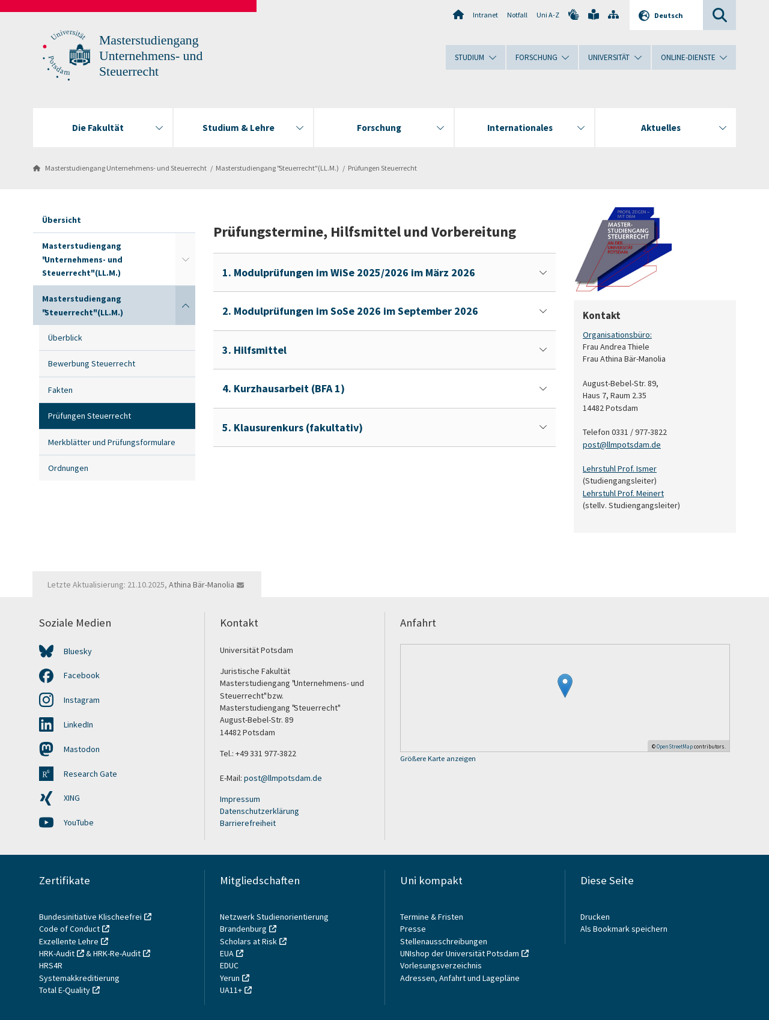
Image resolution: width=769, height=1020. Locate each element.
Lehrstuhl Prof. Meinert (623, 492)
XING (72, 797)
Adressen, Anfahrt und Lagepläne (460, 978)
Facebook (82, 675)
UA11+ (231, 990)
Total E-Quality (64, 990)
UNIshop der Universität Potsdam (459, 953)
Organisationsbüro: (617, 334)
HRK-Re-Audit (117, 953)
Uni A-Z (547, 14)
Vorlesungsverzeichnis (442, 965)
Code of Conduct (69, 928)
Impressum (240, 799)
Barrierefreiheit (248, 823)
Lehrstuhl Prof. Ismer (620, 468)
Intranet (485, 14)
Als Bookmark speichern (623, 928)
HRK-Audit (56, 953)
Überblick (65, 337)
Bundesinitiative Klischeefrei (90, 916)
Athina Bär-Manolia (201, 584)
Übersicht (61, 219)
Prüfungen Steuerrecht (382, 167)
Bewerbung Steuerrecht (91, 363)
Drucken (595, 916)
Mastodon (82, 749)
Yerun (230, 978)
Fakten (60, 389)
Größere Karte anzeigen (438, 759)
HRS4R (50, 965)
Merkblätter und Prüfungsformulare (111, 442)
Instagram (82, 699)
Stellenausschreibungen (443, 941)
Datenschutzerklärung (259, 811)
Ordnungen (68, 468)
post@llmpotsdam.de (622, 444)
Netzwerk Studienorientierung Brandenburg (274, 922)
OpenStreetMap (675, 746)
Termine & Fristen (432, 916)
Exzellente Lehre (69, 941)
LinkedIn (78, 724)
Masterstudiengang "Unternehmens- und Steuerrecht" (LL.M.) (82, 259)
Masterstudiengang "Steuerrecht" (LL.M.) (277, 167)
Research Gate (90, 773)
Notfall (517, 14)
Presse (414, 928)
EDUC (229, 965)
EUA (227, 953)
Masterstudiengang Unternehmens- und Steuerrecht (150, 56)
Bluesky (78, 651)
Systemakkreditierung (79, 978)
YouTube (79, 822)
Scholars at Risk (248, 941)
